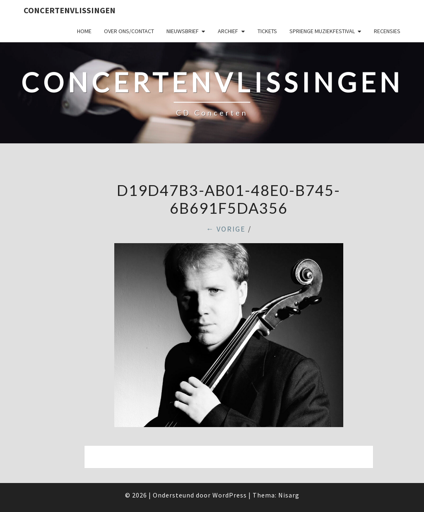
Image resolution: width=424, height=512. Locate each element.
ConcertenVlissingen (70, 10)
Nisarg (288, 495)
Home (84, 31)
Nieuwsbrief (182, 31)
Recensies (387, 31)
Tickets (267, 31)
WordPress (229, 495)
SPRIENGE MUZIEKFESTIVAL (322, 31)
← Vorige (226, 229)
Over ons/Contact (129, 31)
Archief (228, 31)
